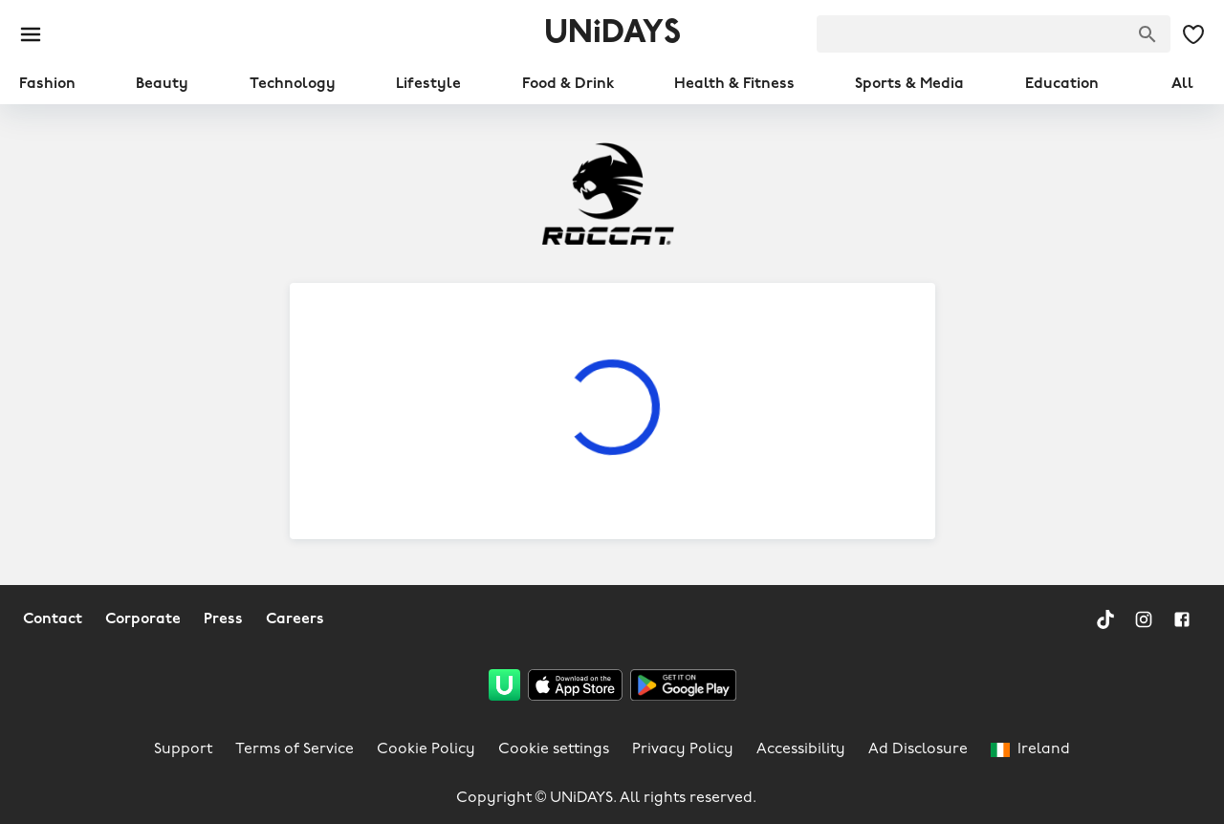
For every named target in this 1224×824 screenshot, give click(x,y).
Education (1062, 84)
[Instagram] (1144, 619)
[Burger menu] (30, 34)
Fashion (47, 84)
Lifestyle (428, 84)
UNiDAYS (612, 34)
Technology (293, 84)
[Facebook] (1182, 619)
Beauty (162, 84)
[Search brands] (1147, 34)
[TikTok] (1105, 619)
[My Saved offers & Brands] (1193, 34)
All (1182, 84)
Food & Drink (568, 84)
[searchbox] (993, 34)
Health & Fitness (734, 84)
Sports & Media (909, 84)
